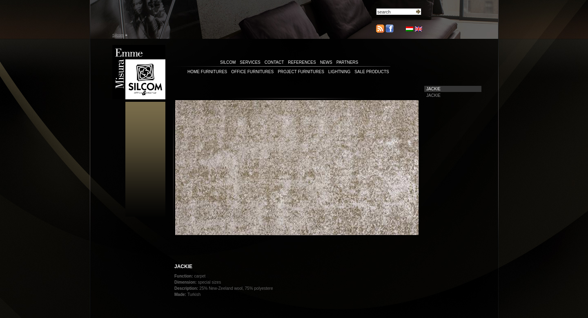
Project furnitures (301, 71)
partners (347, 62)
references (302, 62)
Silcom (118, 35)
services (250, 62)
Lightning (339, 71)
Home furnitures (207, 71)
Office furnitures (252, 71)
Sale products (371, 71)
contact (274, 62)
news (326, 62)
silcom (228, 62)
